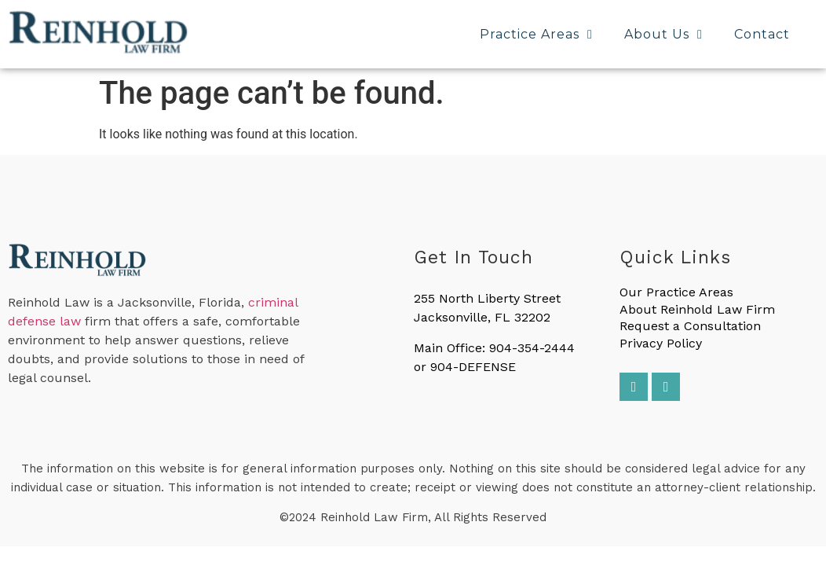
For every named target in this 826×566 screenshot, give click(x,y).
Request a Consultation (690, 325)
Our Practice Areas (676, 292)
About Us (663, 34)
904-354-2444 (532, 347)
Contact (762, 34)
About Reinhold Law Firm (697, 309)
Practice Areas (536, 34)
